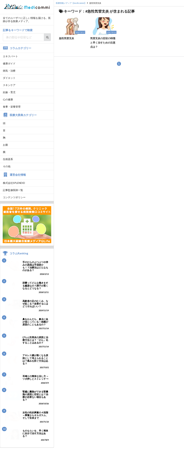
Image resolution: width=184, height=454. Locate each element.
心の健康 (8, 99)
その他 (6, 166)
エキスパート (10, 56)
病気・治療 (9, 70)
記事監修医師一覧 (13, 190)
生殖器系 (8, 159)
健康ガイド (9, 63)
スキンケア (9, 85)
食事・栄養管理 (11, 106)
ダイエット (9, 77)
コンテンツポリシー (14, 197)
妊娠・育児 (9, 92)
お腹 (5, 144)
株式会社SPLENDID (14, 182)
